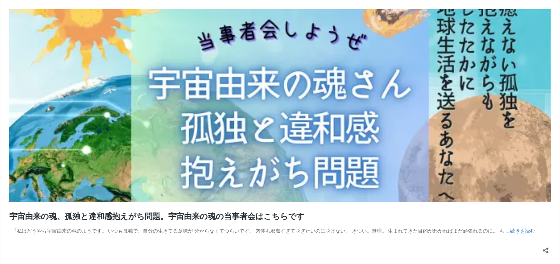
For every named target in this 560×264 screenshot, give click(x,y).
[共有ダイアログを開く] (546, 248)
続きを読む (522, 231)
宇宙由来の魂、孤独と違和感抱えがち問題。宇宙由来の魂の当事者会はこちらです (157, 216)
